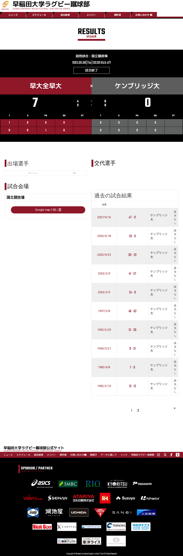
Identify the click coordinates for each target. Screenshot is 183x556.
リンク (123, 454)
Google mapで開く (48, 209)
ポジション (33, 173)
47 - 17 (132, 217)
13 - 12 (132, 386)
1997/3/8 (104, 311)
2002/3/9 (104, 273)
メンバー (91, 14)
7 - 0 (132, 367)
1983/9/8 (104, 367)
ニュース (13, 14)
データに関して (109, 454)
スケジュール (39, 14)
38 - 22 (132, 255)
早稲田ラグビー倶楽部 (142, 454)
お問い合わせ (143, 14)
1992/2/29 (104, 329)
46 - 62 (132, 311)
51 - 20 (132, 330)
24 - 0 (132, 292)
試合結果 (65, 14)
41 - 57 (132, 273)
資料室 (117, 14)
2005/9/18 (104, 236)
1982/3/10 (104, 386)
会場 (104, 204)
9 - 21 (132, 348)
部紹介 (93, 454)
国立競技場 (100, 56)
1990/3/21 (104, 348)
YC (74, 173)
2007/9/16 (104, 217)
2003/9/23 (104, 254)
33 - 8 (132, 236)
